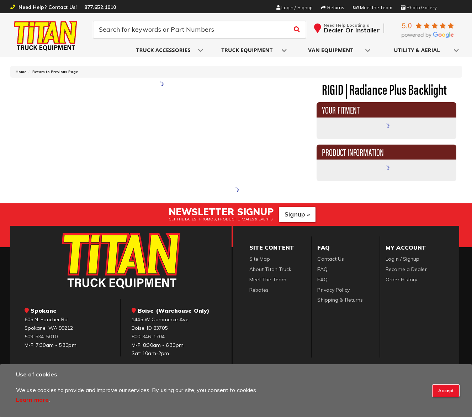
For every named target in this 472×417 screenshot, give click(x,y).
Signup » (297, 214)
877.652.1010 (100, 7)
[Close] (446, 390)
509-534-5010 (41, 337)
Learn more (32, 399)
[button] (164, 50)
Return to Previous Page (55, 72)
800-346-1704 (148, 337)
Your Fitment (341, 110)
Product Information (353, 152)
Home (21, 72)
